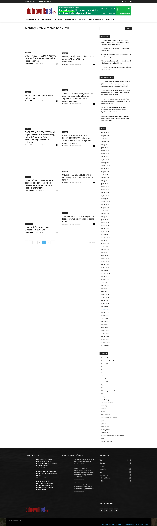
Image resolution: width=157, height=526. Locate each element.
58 (48, 242)
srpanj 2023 (104, 216)
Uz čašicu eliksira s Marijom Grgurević (113, 436)
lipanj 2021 (104, 291)
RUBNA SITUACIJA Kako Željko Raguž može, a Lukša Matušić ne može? (46, 473)
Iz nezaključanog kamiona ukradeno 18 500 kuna (37, 228)
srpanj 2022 (104, 252)
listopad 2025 (105, 136)
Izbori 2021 (104, 382)
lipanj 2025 (104, 148)
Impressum (105, 524)
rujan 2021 (104, 282)
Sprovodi (103, 424)
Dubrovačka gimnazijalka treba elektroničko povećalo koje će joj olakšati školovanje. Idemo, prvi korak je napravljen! (40, 184)
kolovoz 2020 (105, 321)
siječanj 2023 (105, 234)
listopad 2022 (105, 243)
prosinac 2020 (105, 309)
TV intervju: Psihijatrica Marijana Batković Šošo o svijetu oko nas (116, 68)
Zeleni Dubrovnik (106, 442)
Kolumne (104, 388)
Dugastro (104, 367)
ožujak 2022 (105, 264)
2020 (31, 25)
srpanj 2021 (104, 288)
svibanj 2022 (105, 258)
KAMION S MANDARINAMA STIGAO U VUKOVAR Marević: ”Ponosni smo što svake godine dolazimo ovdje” (77, 139)
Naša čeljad (104, 406)
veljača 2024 (105, 196)
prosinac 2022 (105, 237)
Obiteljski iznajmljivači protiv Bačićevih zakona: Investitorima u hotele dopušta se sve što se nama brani (113, 110)
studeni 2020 (105, 312)
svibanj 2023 (105, 222)
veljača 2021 (105, 303)
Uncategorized (105, 430)
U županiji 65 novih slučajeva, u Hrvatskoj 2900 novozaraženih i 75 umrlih (78, 177)
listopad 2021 (105, 279)
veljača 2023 (105, 231)
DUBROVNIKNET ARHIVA (141, 524)
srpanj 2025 (104, 145)
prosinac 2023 (105, 202)
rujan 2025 (104, 139)
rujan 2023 (104, 210)
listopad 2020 (105, 315)
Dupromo (104, 370)
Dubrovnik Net (29, 63)
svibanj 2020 (105, 330)
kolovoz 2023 (105, 213)
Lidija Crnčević (29, 190)
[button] (129, 19)
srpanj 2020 (104, 324)
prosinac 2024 (105, 166)
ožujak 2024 (105, 193)
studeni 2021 (105, 276)
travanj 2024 (105, 190)
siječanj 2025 (105, 163)
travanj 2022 (105, 261)
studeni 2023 (105, 205)
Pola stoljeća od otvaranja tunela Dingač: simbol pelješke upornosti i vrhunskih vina (116, 62)
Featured (28, 52)
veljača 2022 (105, 267)
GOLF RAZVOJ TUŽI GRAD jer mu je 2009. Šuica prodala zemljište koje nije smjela (40, 58)
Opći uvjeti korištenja (128, 524)
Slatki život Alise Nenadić (109, 418)
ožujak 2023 (105, 228)
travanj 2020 (105, 333)
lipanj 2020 (104, 327)
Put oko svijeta (105, 415)
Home (27, 25)
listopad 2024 (105, 172)
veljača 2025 (105, 160)
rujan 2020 (104, 318)
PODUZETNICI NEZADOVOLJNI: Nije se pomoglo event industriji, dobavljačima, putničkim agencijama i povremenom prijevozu (40, 137)
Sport (102, 421)
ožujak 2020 (105, 336)
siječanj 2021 (105, 306)
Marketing (112, 524)
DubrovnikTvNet (106, 364)
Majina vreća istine (107, 403)
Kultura (103, 394)
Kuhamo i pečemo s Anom (109, 391)
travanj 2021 (105, 297)
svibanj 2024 (105, 187)
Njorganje (104, 409)
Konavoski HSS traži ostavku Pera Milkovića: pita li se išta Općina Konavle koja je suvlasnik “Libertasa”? (115, 93)
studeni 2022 (105, 240)
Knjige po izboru (106, 385)
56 (39, 242)
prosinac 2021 (105, 273)
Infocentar (104, 376)
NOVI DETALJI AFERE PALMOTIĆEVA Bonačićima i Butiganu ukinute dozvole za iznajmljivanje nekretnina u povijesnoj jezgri (45, 485)
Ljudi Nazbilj (105, 400)
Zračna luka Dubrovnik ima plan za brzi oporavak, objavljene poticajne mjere (78, 219)
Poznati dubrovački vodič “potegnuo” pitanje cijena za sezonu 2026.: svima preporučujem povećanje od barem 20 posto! (115, 42)
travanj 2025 (105, 154)
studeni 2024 (105, 169)
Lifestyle (103, 397)
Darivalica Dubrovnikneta (109, 361)
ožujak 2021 (105, 300)
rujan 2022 (104, 246)
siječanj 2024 (105, 199)
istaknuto (104, 379)
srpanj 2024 (104, 181)
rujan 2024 (104, 175)
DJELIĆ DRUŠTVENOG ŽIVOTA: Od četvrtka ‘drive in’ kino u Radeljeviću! (78, 59)
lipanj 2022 (104, 255)
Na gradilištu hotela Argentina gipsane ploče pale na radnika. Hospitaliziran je (116, 56)
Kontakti (118, 524)
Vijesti (103, 439)
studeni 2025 (105, 133)
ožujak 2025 (105, 157)
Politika (103, 412)
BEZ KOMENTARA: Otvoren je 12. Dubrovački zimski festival (115, 50)
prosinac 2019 (105, 342)
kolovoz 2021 (105, 285)
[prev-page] (26, 242)
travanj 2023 (105, 225)
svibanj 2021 (105, 294)
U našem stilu (105, 427)
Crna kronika (29, 224)
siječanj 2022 (105, 270)
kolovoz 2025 (105, 142)
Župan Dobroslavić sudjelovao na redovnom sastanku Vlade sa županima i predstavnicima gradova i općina (77, 97)
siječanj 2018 (105, 345)
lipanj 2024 (104, 184)
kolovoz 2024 (105, 178)
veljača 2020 (105, 339)
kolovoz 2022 (105, 249)
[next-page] (53, 242)
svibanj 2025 (105, 151)
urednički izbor (105, 433)
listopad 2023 (105, 208)
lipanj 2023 (104, 219)
